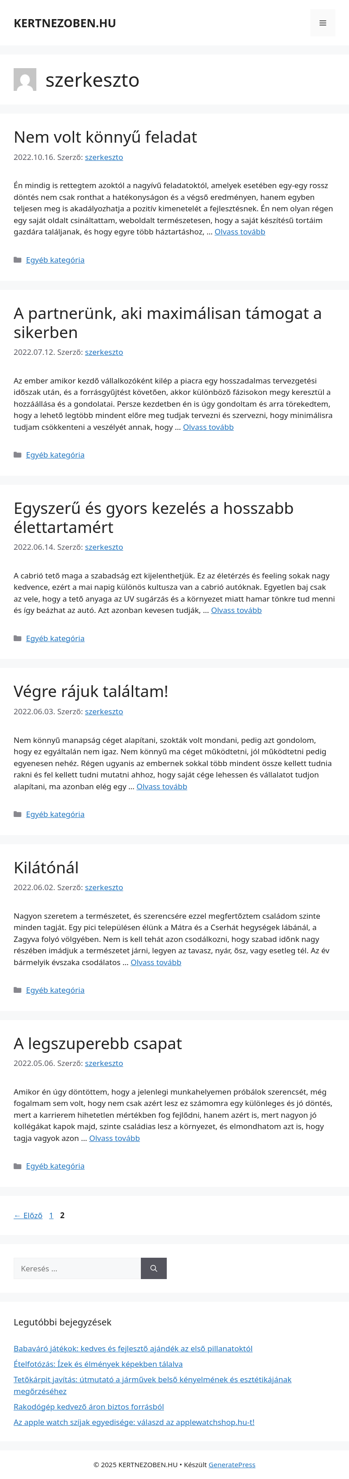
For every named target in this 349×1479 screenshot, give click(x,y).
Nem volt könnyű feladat (105, 136)
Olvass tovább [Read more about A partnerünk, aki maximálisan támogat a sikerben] (208, 427)
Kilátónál (46, 867)
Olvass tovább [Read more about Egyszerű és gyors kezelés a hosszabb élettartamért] (236, 610)
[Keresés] (154, 1269)
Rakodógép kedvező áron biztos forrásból (89, 1406)
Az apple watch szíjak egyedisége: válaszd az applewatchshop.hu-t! (134, 1422)
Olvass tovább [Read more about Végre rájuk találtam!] (161, 786)
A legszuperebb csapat (98, 1043)
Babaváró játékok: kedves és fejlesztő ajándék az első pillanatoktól (133, 1348)
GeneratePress (232, 1464)
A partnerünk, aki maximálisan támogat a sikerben (168, 322)
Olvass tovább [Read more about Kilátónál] (155, 962)
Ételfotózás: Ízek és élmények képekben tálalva (98, 1364)
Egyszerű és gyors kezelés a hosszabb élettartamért (154, 517)
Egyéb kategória (55, 259)
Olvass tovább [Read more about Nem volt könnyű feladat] (239, 231)
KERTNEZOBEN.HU (65, 22)
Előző (28, 1215)
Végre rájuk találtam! (91, 691)
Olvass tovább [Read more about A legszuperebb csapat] (114, 1138)
